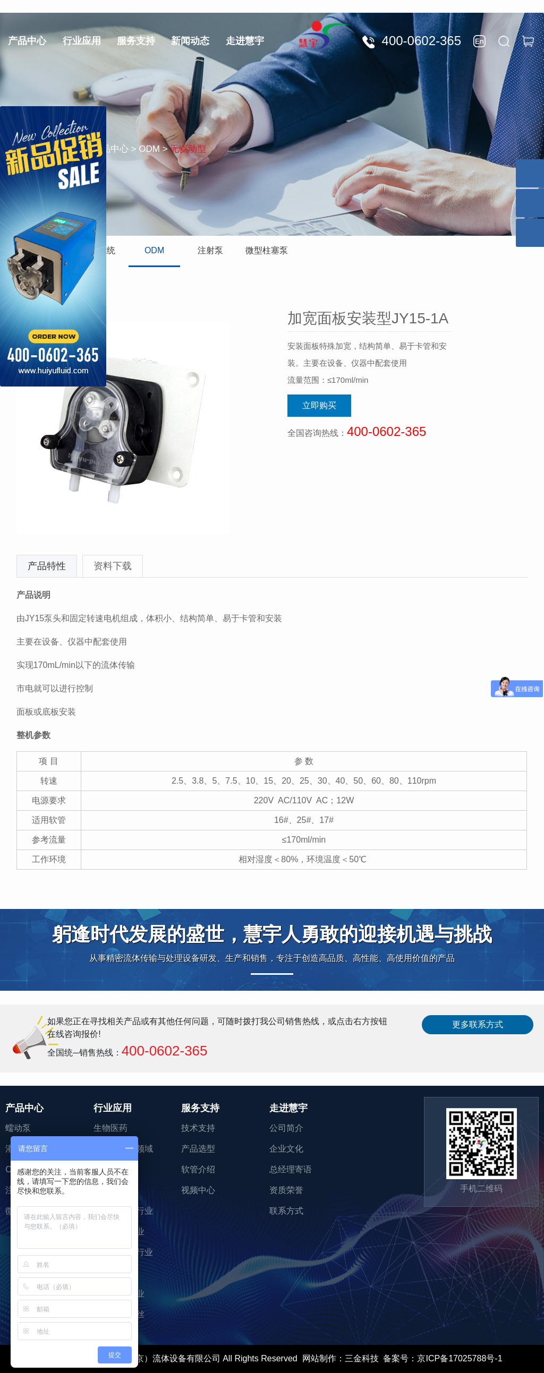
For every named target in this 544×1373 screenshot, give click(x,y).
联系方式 (286, 1210)
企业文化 (286, 1148)
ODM (154, 250)
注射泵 (210, 250)
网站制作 (319, 1358)
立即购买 (319, 405)
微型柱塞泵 (266, 250)
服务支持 (136, 41)
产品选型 (198, 1148)
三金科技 (362, 1358)
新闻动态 (190, 41)
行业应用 (82, 41)
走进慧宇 (245, 41)
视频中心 (198, 1190)
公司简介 (286, 1127)
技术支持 (198, 1127)
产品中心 (27, 41)
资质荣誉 (286, 1190)
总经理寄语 (290, 1169)
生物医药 (111, 1127)
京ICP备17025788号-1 (459, 1358)
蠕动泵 (18, 1127)
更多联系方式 (477, 1024)
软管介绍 (198, 1169)
